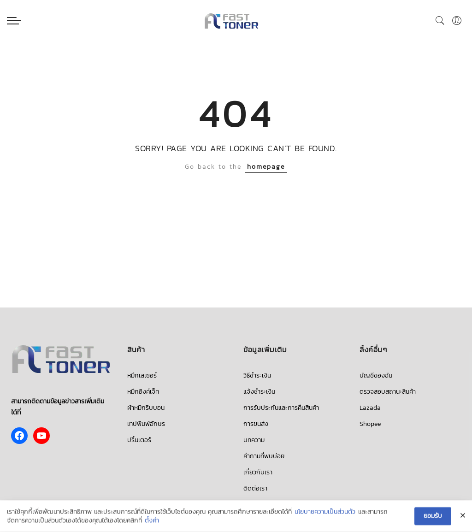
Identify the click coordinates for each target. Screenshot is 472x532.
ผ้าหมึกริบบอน (146, 408)
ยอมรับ (433, 516)
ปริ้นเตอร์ (139, 440)
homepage (266, 166)
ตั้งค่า (152, 521)
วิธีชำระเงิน (257, 375)
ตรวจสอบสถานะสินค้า (388, 391)
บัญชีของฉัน (376, 375)
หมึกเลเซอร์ (142, 375)
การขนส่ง (255, 424)
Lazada (370, 408)
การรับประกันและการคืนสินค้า (281, 408)
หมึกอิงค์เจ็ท (143, 391)
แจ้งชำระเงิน (259, 391)
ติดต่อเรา (255, 488)
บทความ (254, 440)
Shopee (370, 424)
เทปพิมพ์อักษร (146, 424)
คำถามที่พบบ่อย (263, 456)
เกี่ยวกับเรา (257, 472)
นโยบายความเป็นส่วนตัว (325, 512)
